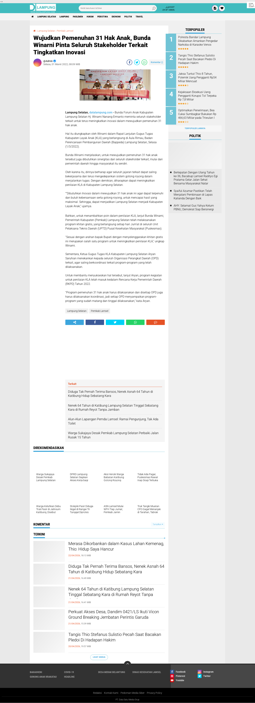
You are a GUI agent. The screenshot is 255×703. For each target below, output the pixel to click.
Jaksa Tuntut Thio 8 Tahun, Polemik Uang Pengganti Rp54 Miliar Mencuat (198, 76)
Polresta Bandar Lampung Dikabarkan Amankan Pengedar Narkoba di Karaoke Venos (199, 42)
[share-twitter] (137, 62)
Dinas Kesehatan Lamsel (146, 672)
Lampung (68, 16)
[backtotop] (127, 664)
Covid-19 (69, 672)
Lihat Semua (99, 657)
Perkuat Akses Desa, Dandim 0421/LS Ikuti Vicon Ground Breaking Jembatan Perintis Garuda (110, 618)
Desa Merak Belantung (111, 672)
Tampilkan (158, 524)
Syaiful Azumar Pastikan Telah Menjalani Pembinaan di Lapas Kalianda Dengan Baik (193, 192)
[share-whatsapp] (144, 62)
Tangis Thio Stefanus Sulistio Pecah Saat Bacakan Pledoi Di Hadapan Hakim (109, 637)
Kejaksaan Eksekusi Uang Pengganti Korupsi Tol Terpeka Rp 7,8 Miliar (197, 94)
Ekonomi (125, 16)
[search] (118, 8)
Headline (69, 676)
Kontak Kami (111, 693)
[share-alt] (74, 322)
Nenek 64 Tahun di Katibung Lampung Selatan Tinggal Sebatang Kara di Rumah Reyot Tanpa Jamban (114, 595)
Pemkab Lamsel (67, 30)
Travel (150, 16)
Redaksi (97, 693)
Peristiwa (110, 16)
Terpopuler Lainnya (195, 126)
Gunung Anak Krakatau (43, 676)
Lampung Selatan (48, 16)
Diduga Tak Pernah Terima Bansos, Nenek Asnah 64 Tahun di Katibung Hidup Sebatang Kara (112, 572)
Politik (138, 16)
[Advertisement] (47, 122)
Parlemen (82, 16)
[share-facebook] (129, 62)
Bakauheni (36, 672)
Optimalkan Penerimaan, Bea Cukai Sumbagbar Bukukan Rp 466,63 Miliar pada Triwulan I (200, 112)
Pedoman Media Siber (133, 693)
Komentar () (157, 62)
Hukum (96, 16)
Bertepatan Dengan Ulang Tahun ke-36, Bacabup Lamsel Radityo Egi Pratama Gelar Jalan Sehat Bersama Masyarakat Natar (196, 176)
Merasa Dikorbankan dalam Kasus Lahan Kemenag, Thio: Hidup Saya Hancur (109, 546)
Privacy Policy (154, 693)
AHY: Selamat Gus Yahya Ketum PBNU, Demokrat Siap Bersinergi (194, 205)
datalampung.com (100, 112)
